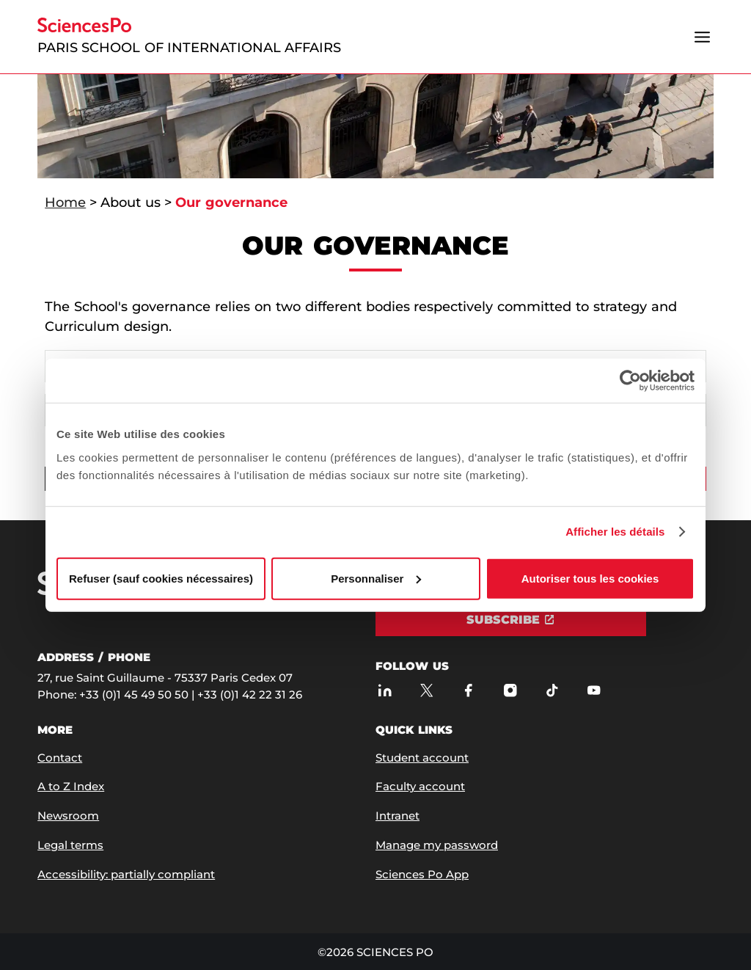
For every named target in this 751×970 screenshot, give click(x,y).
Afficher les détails (614, 531)
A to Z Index (70, 786)
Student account (422, 758)
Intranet (398, 816)
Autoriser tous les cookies (590, 578)
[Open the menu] (703, 37)
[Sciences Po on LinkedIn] (385, 691)
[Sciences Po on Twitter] (426, 691)
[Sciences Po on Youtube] (594, 691)
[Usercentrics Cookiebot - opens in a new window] (630, 381)
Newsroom (68, 816)
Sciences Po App (422, 874)
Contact (59, 758)
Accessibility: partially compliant (126, 874)
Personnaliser (376, 578)
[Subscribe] (511, 620)
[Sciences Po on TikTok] (552, 691)
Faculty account (420, 786)
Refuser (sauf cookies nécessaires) (161, 578)
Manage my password (437, 845)
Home (65, 202)
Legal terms (70, 845)
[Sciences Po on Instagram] (510, 691)
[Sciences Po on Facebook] (468, 691)
